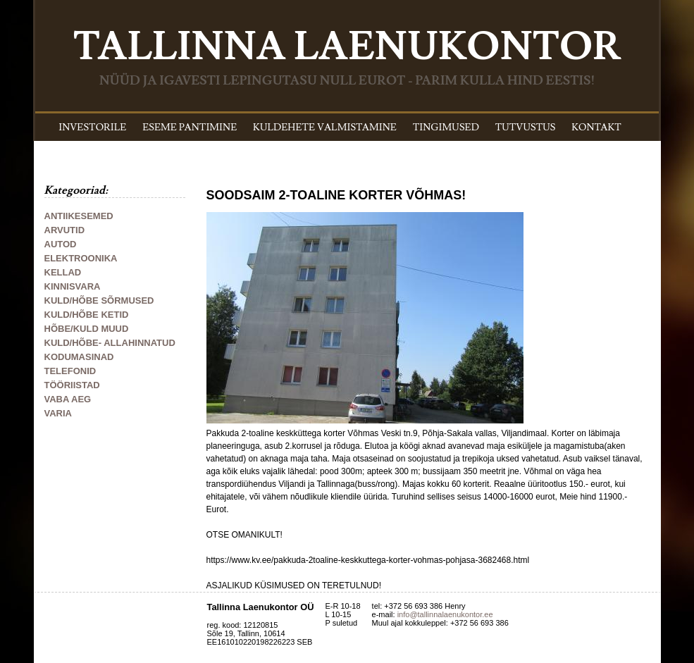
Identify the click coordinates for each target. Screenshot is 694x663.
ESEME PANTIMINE (189, 127)
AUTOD (60, 244)
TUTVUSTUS (525, 127)
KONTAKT (596, 127)
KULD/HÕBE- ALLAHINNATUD (109, 342)
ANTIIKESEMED (78, 216)
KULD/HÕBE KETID (86, 314)
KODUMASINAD (79, 357)
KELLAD (63, 272)
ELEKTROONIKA (81, 258)
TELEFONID (70, 371)
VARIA (58, 413)
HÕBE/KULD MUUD (86, 328)
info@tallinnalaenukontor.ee (445, 614)
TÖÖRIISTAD (72, 385)
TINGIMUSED (446, 127)
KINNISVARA (72, 286)
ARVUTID (64, 230)
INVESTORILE (92, 127)
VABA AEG (68, 399)
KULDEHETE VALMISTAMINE (325, 127)
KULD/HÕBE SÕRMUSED (99, 300)
